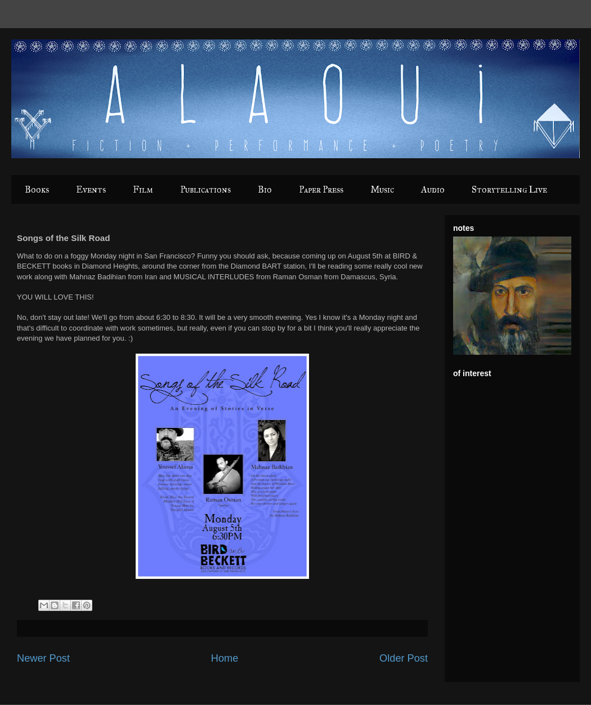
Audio (433, 189)
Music (382, 189)
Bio (265, 189)
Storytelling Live (509, 189)
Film (143, 189)
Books (37, 189)
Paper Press (321, 189)
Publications (205, 189)
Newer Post (43, 658)
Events (91, 189)
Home (225, 658)
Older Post (403, 658)
